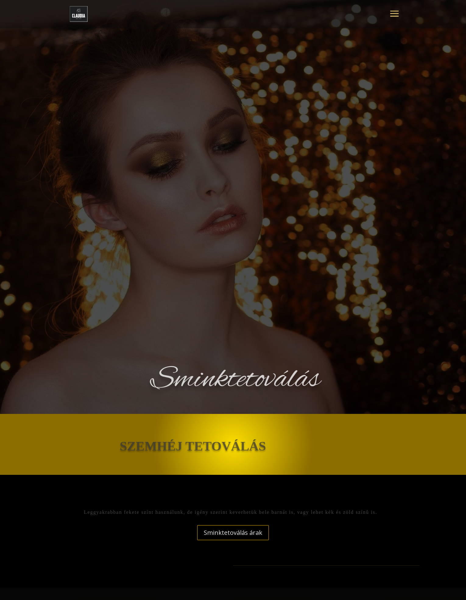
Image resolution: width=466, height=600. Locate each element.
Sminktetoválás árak (233, 532)
